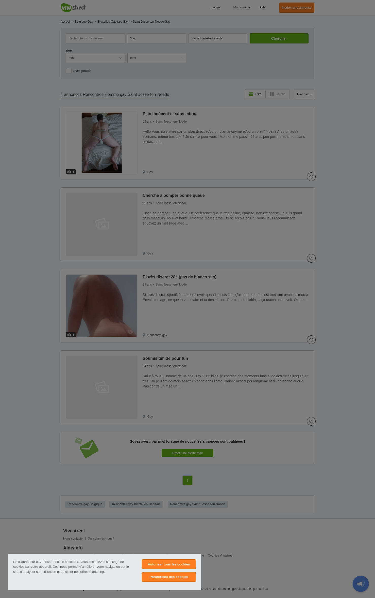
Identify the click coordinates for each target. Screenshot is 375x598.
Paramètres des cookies (169, 577)
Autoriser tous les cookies (169, 564)
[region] (104, 572)
